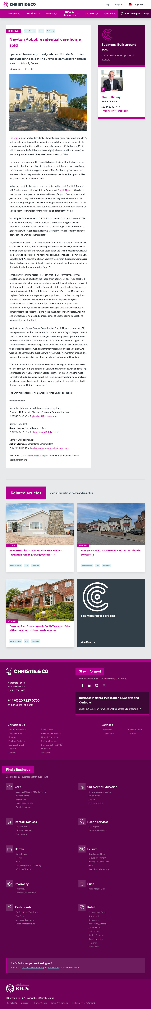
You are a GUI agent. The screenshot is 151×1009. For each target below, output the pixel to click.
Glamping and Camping (98, 869)
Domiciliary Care (23, 807)
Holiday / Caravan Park (98, 861)
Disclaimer (25, 1003)
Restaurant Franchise (25, 923)
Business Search (36, 455)
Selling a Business (49, 741)
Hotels (19, 849)
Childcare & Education (102, 787)
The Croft (13, 137)
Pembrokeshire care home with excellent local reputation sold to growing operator (36, 552)
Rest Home (21, 799)
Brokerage (107, 729)
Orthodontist (22, 834)
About (51, 13)
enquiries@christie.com (20, 704)
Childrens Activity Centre (99, 791)
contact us (53, 967)
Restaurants (23, 907)
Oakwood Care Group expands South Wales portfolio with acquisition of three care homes (39, 628)
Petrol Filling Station (97, 923)
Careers (92, 13)
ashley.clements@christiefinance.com (50, 447)
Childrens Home (95, 803)
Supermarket (94, 927)
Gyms (90, 865)
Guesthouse (21, 854)
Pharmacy (22, 884)
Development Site (96, 854)
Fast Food (20, 916)
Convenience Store (97, 912)
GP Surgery (93, 826)
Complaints (12, 1003)
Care (18, 787)
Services (33, 13)
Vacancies (45, 752)
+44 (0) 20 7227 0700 (24, 700)
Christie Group (15, 733)
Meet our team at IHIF (51, 733)
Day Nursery (94, 795)
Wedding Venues (23, 869)
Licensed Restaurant (25, 919)
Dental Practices (26, 822)
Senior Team (47, 729)
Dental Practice (23, 826)
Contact (110, 13)
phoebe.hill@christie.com (44, 416)
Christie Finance (65, 190)
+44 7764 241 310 (110, 107)
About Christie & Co (18, 729)
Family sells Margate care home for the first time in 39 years (111, 552)
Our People (46, 748)
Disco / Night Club (96, 888)
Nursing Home (22, 795)
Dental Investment (24, 830)
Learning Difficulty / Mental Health (31, 791)
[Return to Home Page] (20, 4)
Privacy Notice (40, 1003)
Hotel (18, 861)
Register (118, 4)
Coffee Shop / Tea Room (27, 912)
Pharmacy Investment (26, 892)
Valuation (132, 733)
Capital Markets (135, 729)
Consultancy (108, 733)
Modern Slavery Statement (83, 1003)
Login (107, 4)
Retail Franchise (95, 939)
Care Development (24, 803)
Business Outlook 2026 (51, 744)
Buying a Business (17, 741)
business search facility (33, 967)
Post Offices (93, 931)
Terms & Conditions (59, 1003)
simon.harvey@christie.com (114, 110)
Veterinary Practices (97, 830)
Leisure (92, 849)
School (91, 799)
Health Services (97, 822)
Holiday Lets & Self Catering (28, 865)
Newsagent (93, 916)
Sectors (14, 13)
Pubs (90, 884)
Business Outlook (16, 744)
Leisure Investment (97, 857)
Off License (93, 919)
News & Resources (71, 13)
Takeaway (92, 942)
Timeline (13, 737)
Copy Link (15, 69)
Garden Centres (95, 935)
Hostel (19, 857)
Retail (91, 907)
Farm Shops (93, 946)
